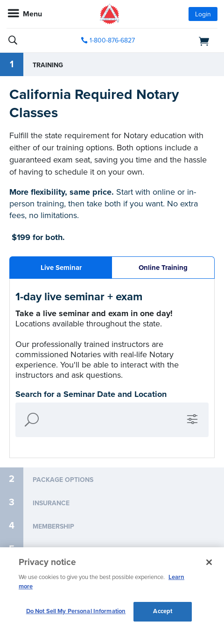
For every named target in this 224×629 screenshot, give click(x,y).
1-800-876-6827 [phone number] (112, 40)
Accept (162, 611)
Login (203, 14)
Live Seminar (61, 267)
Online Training (163, 267)
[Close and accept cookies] (209, 562)
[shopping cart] (184, 40)
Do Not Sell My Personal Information (76, 611)
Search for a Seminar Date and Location (91, 394)
